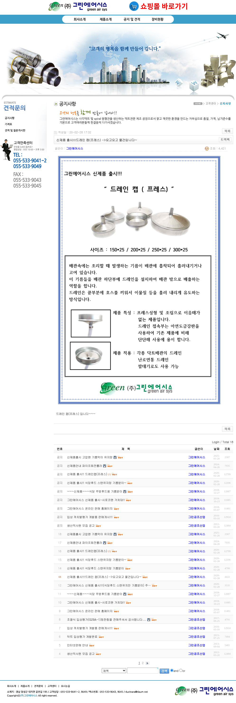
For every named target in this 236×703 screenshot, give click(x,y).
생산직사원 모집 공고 (81, 653)
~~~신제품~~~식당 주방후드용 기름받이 (94, 594)
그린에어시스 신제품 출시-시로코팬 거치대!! (96, 602)
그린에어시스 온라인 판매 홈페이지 (90, 611)
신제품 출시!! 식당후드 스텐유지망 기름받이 (95, 568)
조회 (227, 449)
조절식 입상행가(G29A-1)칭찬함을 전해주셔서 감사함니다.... (106, 619)
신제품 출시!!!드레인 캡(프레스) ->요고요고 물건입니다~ (104, 577)
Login (215, 442)
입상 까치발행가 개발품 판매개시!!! (90, 628)
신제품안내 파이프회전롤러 (84, 542)
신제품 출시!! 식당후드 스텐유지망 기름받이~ (96, 560)
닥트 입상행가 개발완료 (82, 636)
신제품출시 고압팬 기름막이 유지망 (90, 534)
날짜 (216, 449)
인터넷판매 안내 (77, 645)
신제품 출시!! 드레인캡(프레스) (87, 551)
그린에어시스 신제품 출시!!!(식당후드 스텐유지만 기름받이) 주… (109, 585)
